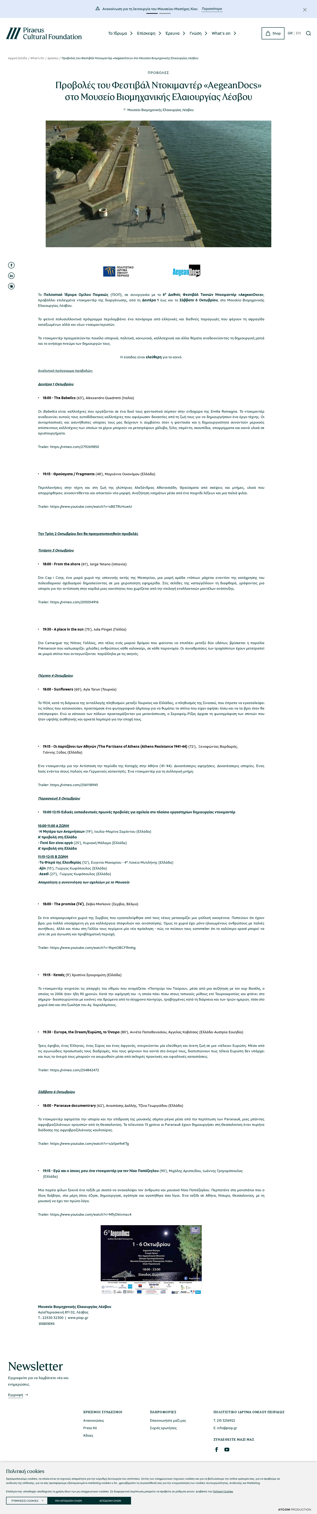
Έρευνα (173, 33)
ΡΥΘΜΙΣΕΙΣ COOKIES (26, 1500)
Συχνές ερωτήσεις (163, 1428)
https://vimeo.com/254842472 (74, 1069)
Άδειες (88, 1435)
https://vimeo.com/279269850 (74, 446)
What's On (37, 58)
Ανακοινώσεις (93, 1420)
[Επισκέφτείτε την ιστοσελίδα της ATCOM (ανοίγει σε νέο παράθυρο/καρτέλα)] (294, 1509)
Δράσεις (53, 58)
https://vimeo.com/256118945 (74, 784)
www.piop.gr (78, 1317)
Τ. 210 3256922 (224, 1420)
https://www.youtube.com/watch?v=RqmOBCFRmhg (93, 947)
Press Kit (90, 1428)
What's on (221, 33)
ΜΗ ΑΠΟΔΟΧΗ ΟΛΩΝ (72, 1500)
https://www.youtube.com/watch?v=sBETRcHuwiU (91, 506)
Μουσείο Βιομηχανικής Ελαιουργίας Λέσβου (160, 109)
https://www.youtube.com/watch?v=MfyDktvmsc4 (90, 1214)
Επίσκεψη (146, 33)
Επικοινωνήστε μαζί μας (168, 1420)
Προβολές (158, 72)
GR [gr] (290, 33)
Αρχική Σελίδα (17, 58)
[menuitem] (121, 33)
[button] (152, 13)
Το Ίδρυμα (117, 33)
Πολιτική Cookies (224, 1490)
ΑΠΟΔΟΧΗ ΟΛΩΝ (115, 1500)
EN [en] (298, 33)
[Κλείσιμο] (305, 10)
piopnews (47, 1323)
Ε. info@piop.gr (225, 1428)
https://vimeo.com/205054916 (74, 601)
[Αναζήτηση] (308, 33)
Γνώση (196, 33)
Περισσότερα (212, 8)
